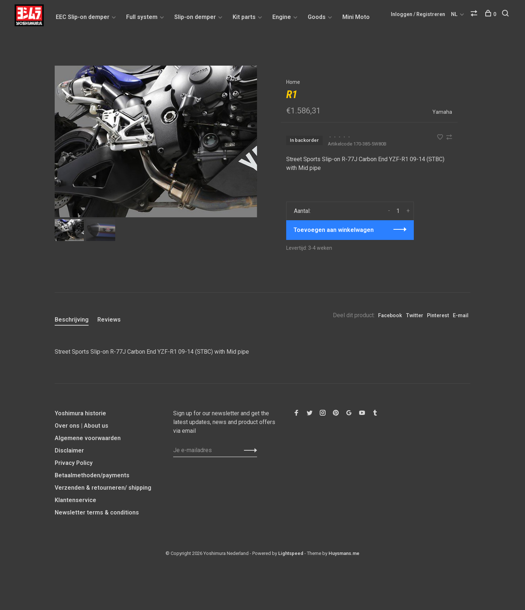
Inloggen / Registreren (418, 14)
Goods (317, 16)
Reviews (109, 319)
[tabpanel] (156, 141)
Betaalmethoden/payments (92, 475)
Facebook (390, 315)
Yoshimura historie (80, 413)
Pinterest (438, 315)
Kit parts (244, 16)
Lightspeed (290, 553)
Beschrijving (72, 319)
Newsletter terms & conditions (97, 512)
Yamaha (442, 112)
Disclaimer (69, 450)
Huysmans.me (343, 553)
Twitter (414, 315)
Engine (281, 16)
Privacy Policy (74, 462)
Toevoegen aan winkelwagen (333, 229)
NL (454, 14)
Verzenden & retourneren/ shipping (103, 487)
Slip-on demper (195, 16)
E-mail (460, 315)
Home (293, 82)
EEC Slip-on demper (82, 16)
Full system (142, 16)
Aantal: (302, 210)
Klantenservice (75, 500)
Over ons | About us (81, 425)
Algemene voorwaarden (88, 438)
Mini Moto (356, 16)
